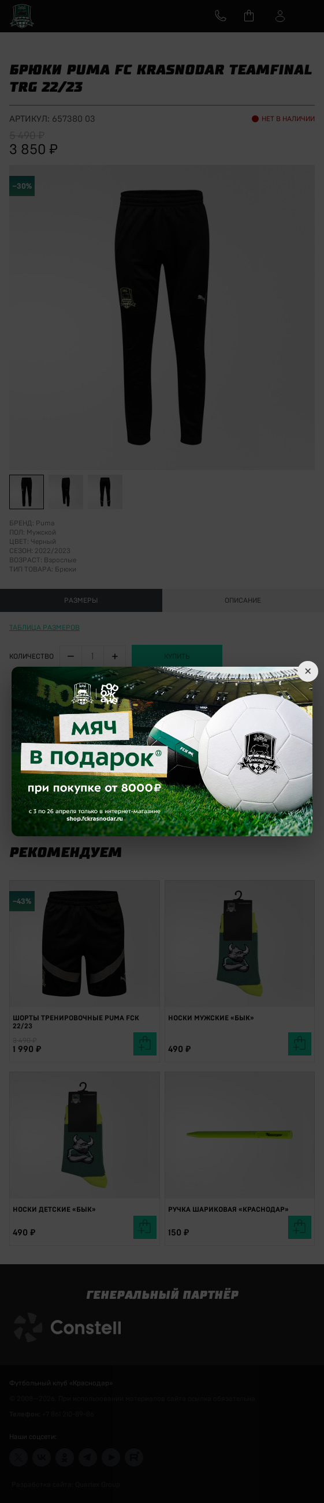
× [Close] (307, 671)
